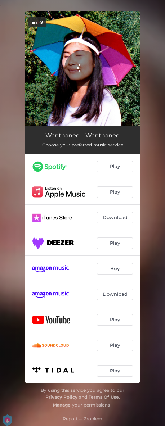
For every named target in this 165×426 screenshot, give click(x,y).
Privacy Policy (61, 397)
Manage (62, 405)
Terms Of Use (104, 397)
